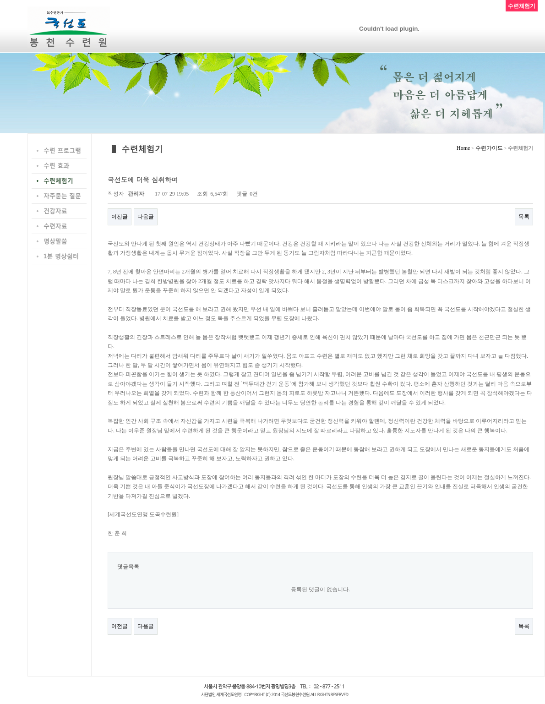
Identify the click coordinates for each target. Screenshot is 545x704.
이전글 (119, 216)
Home (463, 148)
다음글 (145, 216)
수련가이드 (489, 148)
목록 (523, 216)
